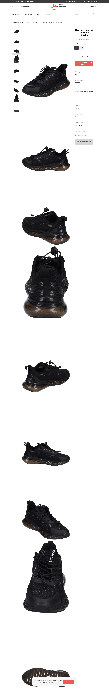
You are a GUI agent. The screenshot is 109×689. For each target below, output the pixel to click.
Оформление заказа (88, 669)
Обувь (28, 26)
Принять (70, 682)
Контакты (72, 669)
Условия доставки (90, 666)
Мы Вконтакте (35, 669)
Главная (15, 26)
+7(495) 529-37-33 (18, 674)
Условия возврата (90, 673)
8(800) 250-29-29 (18, 677)
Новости (71, 666)
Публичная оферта (90, 676)
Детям (40, 18)
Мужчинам (29, 18)
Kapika (34, 26)
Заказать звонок (19, 670)
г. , (23, 1)
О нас (14, 9)
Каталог (56, 662)
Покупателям (26, 8)
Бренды (50, 18)
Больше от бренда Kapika (80, 139)
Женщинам (16, 18)
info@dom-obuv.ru (34, 673)
